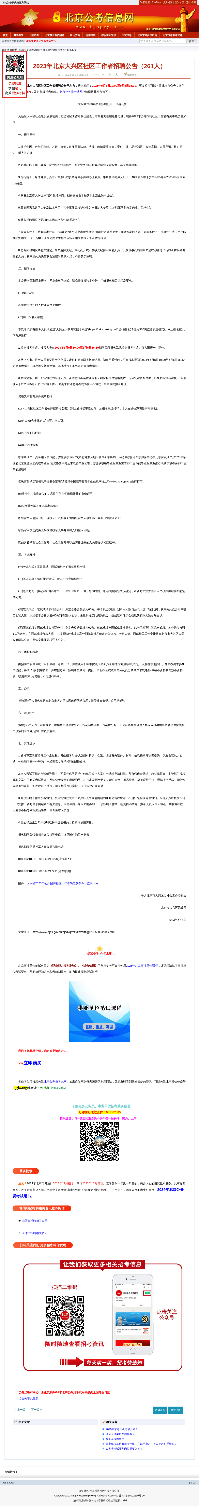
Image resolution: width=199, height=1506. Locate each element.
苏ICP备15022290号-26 (132, 1495)
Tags (11, 1482)
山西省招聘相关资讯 (34, 1220)
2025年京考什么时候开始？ (122, 1429)
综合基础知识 (108, 35)
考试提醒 (176, 1410)
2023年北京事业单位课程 (142, 965)
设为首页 (179, 2)
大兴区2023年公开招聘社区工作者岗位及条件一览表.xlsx (62, 883)
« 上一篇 (20, 1409)
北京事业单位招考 (54, 35)
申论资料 (75, 35)
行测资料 (90, 35)
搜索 (192, 41)
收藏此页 (160, 1410)
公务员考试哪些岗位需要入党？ (124, 1448)
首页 (5, 35)
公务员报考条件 (115, 1438)
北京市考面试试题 (147, 35)
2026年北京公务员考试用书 (41, 41)
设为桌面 (167, 2)
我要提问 (132, 74)
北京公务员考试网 (29, 49)
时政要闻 (18, 35)
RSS (5, 1482)
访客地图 (145, 2)
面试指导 (127, 35)
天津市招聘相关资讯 (34, 1233)
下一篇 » (36, 1409)
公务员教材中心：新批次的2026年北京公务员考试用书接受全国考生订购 (64, 1392)
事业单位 (71, 49)
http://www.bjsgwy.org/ (84, 1495)
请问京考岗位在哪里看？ (120, 1434)
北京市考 (34, 35)
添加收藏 (191, 2)
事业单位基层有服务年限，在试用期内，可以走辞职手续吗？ (141, 1443)
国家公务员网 (9, 41)
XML (125, 1500)
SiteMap (156, 2)
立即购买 (32, 1062)
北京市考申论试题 (172, 35)
